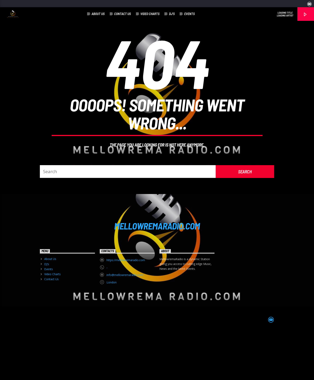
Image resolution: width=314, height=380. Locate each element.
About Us (98, 14)
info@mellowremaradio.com (125, 322)
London (112, 330)
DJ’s (172, 14)
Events (189, 14)
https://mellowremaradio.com (126, 308)
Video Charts (149, 14)
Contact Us (122, 14)
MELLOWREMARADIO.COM (157, 273)
